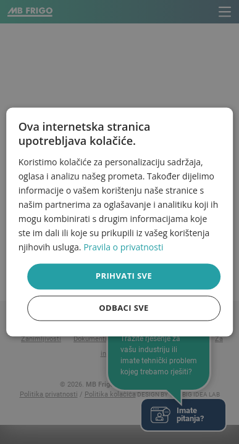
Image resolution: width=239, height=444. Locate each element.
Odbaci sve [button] (124, 308)
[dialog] (119, 221)
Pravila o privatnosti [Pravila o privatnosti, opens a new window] (123, 247)
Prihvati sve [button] (124, 276)
